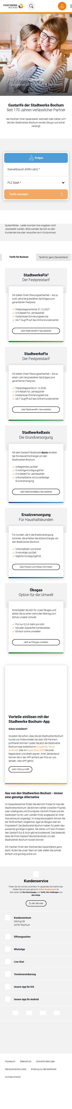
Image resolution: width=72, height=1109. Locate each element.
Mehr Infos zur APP (20, 769)
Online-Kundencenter (47, 889)
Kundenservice (36, 881)
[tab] (36, 158)
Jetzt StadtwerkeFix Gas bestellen (36, 409)
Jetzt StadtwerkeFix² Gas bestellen (36, 331)
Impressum (10, 1061)
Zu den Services (36, 903)
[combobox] (36, 183)
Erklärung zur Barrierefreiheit (43, 1069)
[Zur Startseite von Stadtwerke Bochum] (13, 6)
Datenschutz (25, 1061)
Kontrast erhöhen (13, 1077)
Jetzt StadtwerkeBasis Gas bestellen (36, 492)
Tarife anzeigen (18, 194)
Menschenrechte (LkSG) (15, 1069)
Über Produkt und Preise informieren (36, 567)
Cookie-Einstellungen (45, 1061)
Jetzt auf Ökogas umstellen (36, 642)
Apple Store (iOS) (35, 750)
